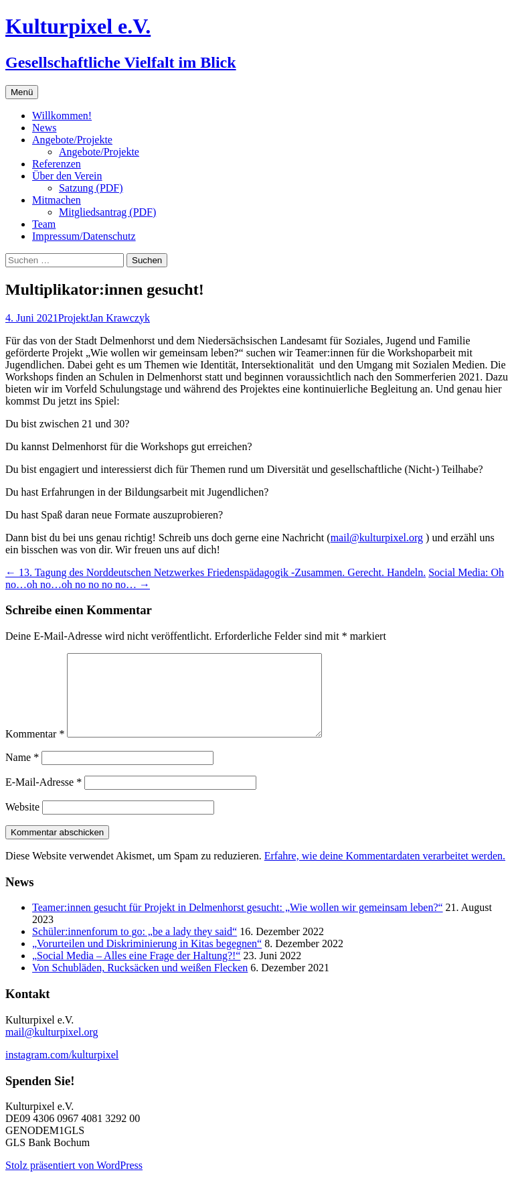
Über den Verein (67, 176)
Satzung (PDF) (91, 188)
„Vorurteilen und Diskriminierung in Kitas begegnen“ (147, 959)
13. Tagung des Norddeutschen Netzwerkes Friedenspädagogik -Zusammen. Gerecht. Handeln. (215, 572)
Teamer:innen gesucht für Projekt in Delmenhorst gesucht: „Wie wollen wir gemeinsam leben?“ (237, 923)
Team (44, 224)
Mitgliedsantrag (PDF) (107, 212)
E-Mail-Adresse (43, 798)
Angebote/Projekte (72, 139)
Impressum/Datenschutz (84, 236)
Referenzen (56, 163)
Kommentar (34, 750)
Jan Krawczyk (119, 318)
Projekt (73, 318)
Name (22, 773)
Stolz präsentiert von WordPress (74, 1181)
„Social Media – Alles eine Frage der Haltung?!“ (136, 971)
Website (22, 823)
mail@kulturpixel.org (377, 537)
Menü (22, 92)
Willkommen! (62, 115)
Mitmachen (56, 200)
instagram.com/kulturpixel (61, 1070)
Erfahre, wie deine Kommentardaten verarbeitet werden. (384, 872)
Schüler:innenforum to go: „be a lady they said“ (134, 947)
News (44, 127)
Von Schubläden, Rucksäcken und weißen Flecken (140, 983)
